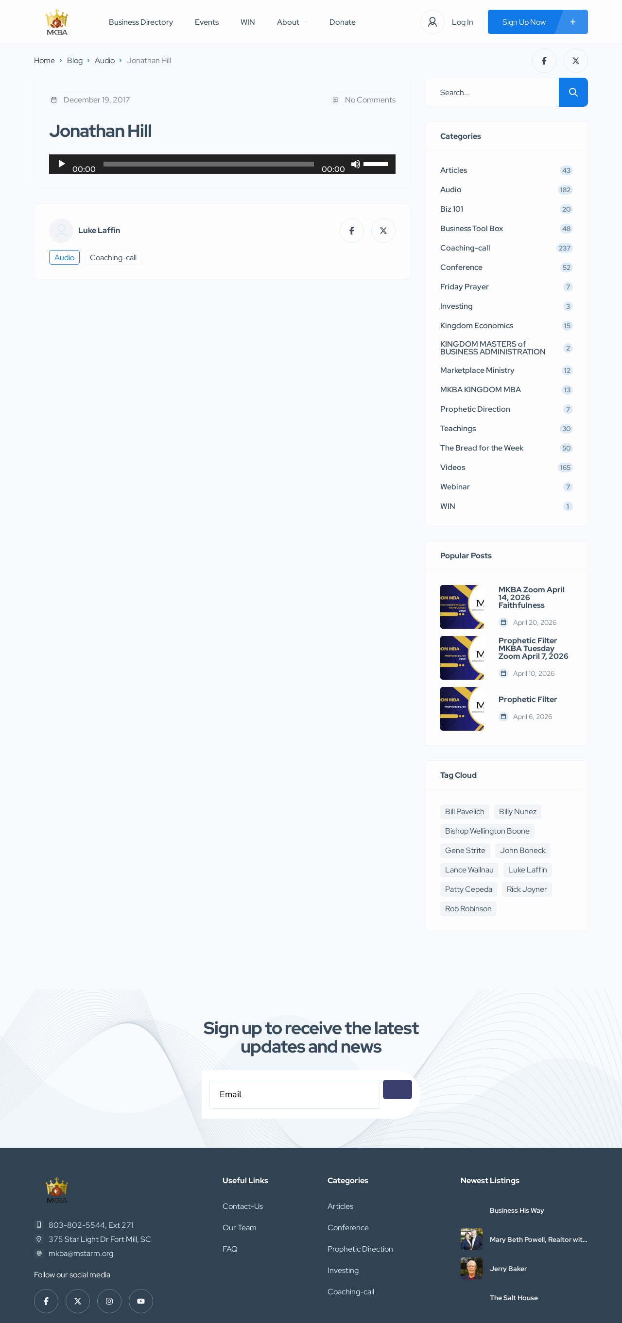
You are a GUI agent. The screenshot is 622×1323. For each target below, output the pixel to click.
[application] (222, 164)
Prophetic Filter (528, 699)
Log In (462, 22)
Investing (343, 1270)
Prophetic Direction (360, 1249)
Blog (75, 60)
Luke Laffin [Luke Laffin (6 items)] (527, 870)
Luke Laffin (99, 230)
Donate (342, 22)
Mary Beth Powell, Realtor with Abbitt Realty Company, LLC (538, 1239)
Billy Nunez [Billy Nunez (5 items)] (517, 811)
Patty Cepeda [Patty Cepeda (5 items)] (468, 889)
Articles (340, 1206)
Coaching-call (113, 257)
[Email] (294, 1094)
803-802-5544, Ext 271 (91, 1225)
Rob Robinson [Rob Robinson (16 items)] (468, 909)
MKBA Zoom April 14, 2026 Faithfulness (532, 597)
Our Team (240, 1228)
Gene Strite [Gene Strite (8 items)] (465, 850)
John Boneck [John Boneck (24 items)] (523, 850)
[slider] (209, 164)
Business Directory (141, 22)
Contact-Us (243, 1206)
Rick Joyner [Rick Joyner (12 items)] (527, 889)
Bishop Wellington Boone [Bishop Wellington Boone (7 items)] (487, 831)
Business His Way (517, 1210)
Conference (348, 1228)
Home (44, 60)
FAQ (230, 1249)
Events (207, 22)
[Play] (62, 164)
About (292, 22)
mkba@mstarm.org (81, 1253)
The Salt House (514, 1297)
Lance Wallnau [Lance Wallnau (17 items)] (469, 870)
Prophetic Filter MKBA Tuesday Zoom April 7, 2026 (534, 648)
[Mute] (356, 164)
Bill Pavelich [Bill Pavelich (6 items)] (464, 811)
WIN (248, 22)
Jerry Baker (508, 1268)
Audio (105, 60)
